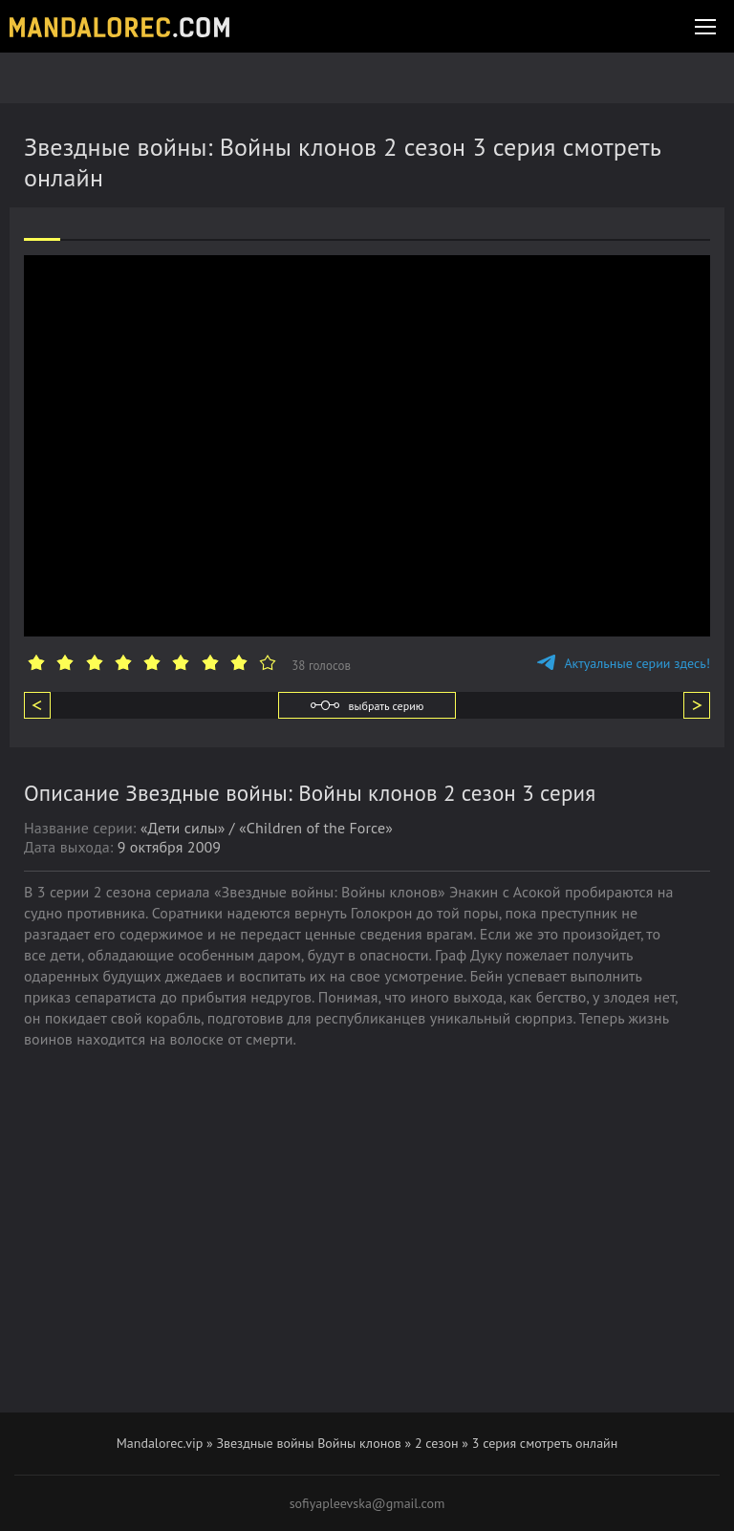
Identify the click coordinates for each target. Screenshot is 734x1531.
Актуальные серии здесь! (623, 663)
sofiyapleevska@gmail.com (367, 1503)
